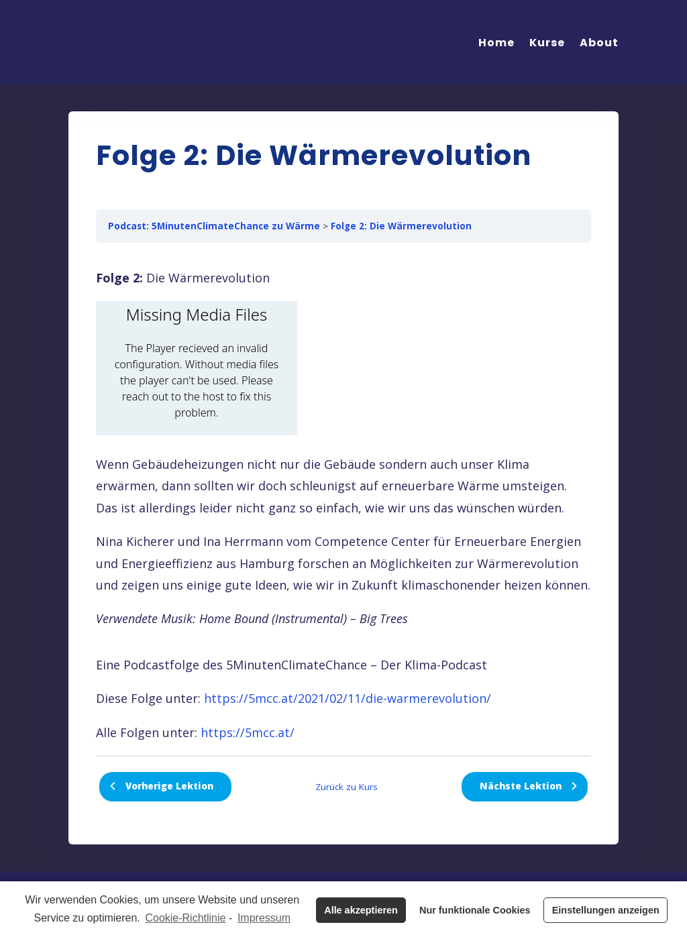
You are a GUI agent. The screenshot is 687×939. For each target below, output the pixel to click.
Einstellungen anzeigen (605, 910)
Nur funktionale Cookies (475, 910)
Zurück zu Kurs (346, 787)
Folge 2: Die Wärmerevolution (401, 226)
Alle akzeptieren (361, 910)
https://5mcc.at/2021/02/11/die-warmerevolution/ (347, 698)
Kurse (547, 42)
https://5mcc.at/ (248, 732)
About (599, 42)
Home (496, 42)
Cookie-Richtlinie (185, 918)
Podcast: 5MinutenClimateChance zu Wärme (214, 226)
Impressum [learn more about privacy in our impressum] (263, 918)
